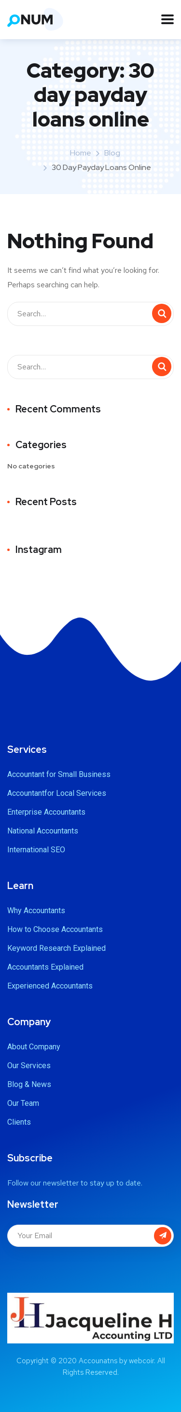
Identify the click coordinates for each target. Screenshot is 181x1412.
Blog (112, 153)
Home (80, 153)
